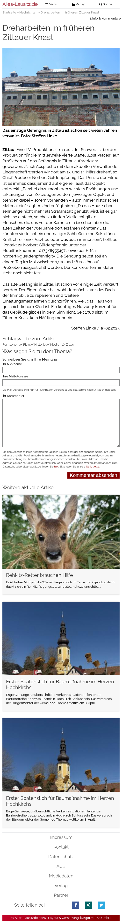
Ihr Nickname (12, 364)
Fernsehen (10, 344)
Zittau (70, 344)
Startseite (9, 12)
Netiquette (92, 466)
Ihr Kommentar (13, 396)
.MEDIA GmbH (95, 918)
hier (56, 466)
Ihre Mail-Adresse (15, 376)
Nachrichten (28, 12)
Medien (55, 344)
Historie (40, 344)
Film (26, 344)
